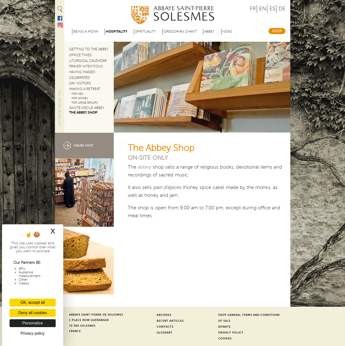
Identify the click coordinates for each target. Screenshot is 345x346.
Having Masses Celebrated (82, 75)
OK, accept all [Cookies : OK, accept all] (32, 302)
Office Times (80, 55)
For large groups (85, 102)
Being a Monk (85, 31)
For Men (77, 93)
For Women (80, 98)
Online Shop (83, 145)
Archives (164, 315)
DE (282, 9)
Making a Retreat (84, 89)
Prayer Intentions (86, 66)
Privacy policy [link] (33, 333)
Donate (224, 326)
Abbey (209, 31)
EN (262, 9)
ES (272, 9)
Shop (277, 31)
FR (253, 9)
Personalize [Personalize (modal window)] (32, 323)
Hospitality (116, 31)
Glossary (164, 332)
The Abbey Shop (83, 112)
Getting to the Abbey (89, 49)
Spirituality (145, 31)
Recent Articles (170, 320)
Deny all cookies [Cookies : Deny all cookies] (32, 313)
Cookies (225, 338)
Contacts (165, 326)
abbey (144, 167)
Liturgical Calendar (88, 61)
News (227, 31)
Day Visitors (80, 83)
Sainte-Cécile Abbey (86, 108)
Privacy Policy (230, 332)
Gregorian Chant (180, 31)
